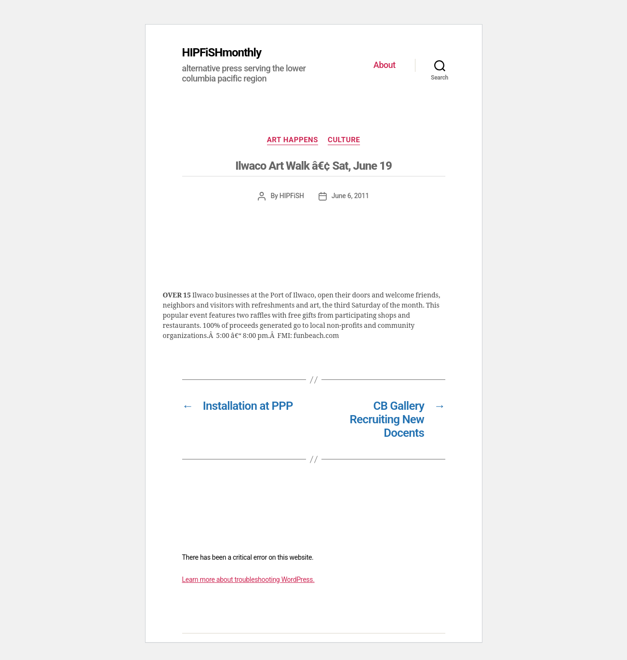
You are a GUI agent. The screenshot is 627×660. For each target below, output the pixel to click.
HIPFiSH (292, 196)
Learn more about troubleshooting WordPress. (248, 579)
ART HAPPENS (292, 139)
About (385, 65)
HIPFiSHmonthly (222, 52)
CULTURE (344, 139)
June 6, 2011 (350, 196)
